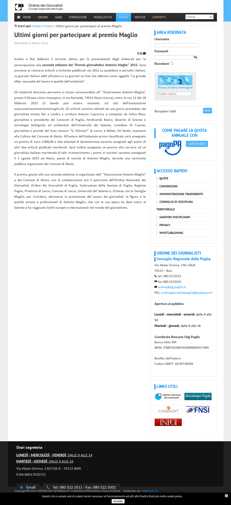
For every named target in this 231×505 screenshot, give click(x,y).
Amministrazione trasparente (181, 194)
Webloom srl (150, 491)
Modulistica (103, 18)
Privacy (164, 225)
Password (161, 51)
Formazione (78, 18)
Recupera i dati (165, 111)
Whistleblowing (171, 233)
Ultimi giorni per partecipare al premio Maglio (76, 35)
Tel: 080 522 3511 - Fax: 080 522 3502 (84, 487)
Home (27, 18)
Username (161, 39)
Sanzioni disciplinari (174, 217)
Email (28, 487)
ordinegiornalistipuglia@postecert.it (187, 293)
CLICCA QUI (197, 144)
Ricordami (161, 64)
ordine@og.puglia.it (172, 287)
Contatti (159, 18)
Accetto (118, 501)
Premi (123, 18)
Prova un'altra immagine (175, 87)
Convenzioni (168, 186)
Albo (58, 18)
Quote (163, 178)
